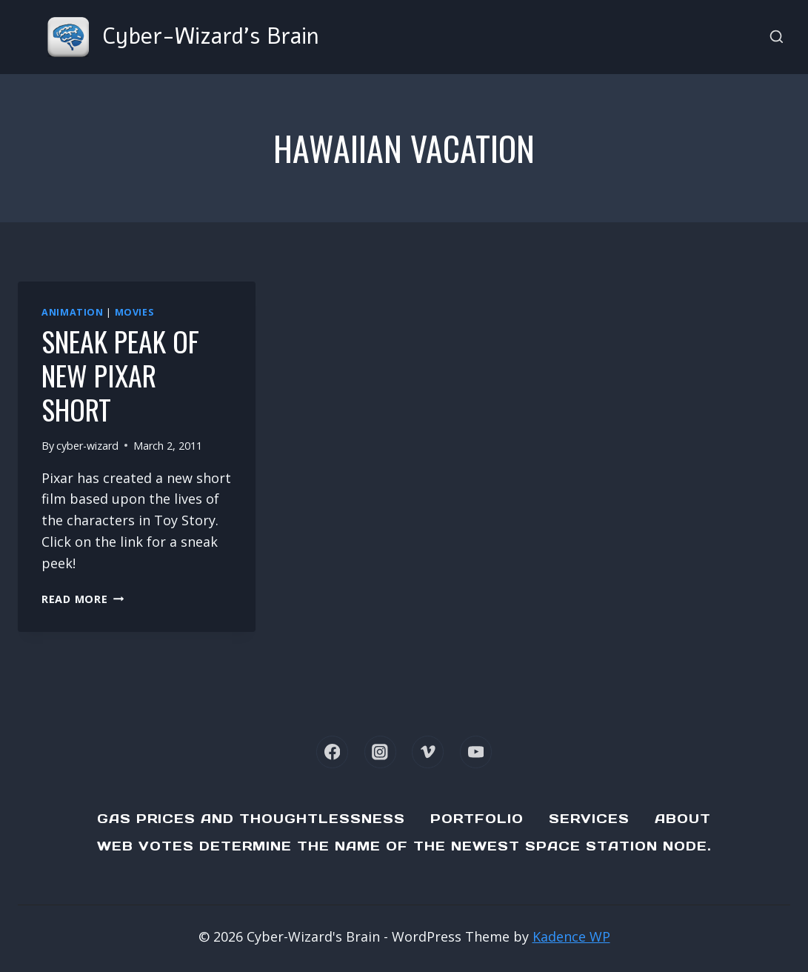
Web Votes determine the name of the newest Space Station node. (404, 846)
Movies (134, 312)
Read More (82, 599)
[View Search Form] (776, 37)
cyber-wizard (87, 446)
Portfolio (477, 818)
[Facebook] (332, 752)
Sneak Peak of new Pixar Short (120, 374)
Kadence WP (571, 936)
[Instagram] (380, 752)
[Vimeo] (428, 752)
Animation (72, 312)
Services (589, 818)
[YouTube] (476, 752)
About (683, 818)
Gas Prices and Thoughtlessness (251, 818)
